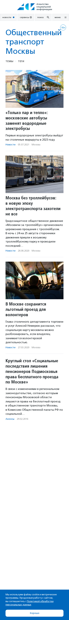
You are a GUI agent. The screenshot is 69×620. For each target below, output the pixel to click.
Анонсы (10, 419)
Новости (10, 144)
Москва (36, 144)
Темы (9, 61)
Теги (21, 61)
